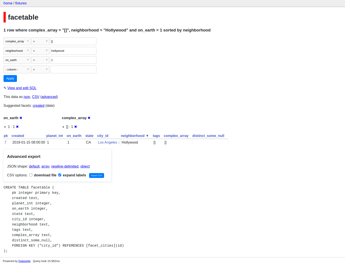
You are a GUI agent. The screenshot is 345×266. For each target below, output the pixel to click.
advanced (49, 97)
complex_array (176, 136)
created (38, 105)
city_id (102, 136)
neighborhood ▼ (135, 136)
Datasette (24, 261)
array (45, 166)
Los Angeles (107, 142)
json (27, 97)
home (8, 3)
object (85, 166)
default (34, 166)
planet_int (54, 136)
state (89, 136)
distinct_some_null (208, 136)
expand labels (72, 175)
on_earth (74, 136)
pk (6, 136)
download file (43, 175)
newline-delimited (65, 166)
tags (156, 136)
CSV (35, 97)
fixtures (21, 3)
